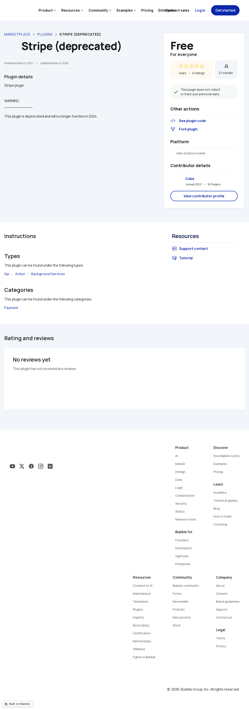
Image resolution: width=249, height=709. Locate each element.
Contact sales (177, 10)
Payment (11, 307)
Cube (189, 178)
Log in (200, 10)
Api (6, 274)
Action (20, 274)
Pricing (147, 10)
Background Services (48, 274)
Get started (225, 10)
